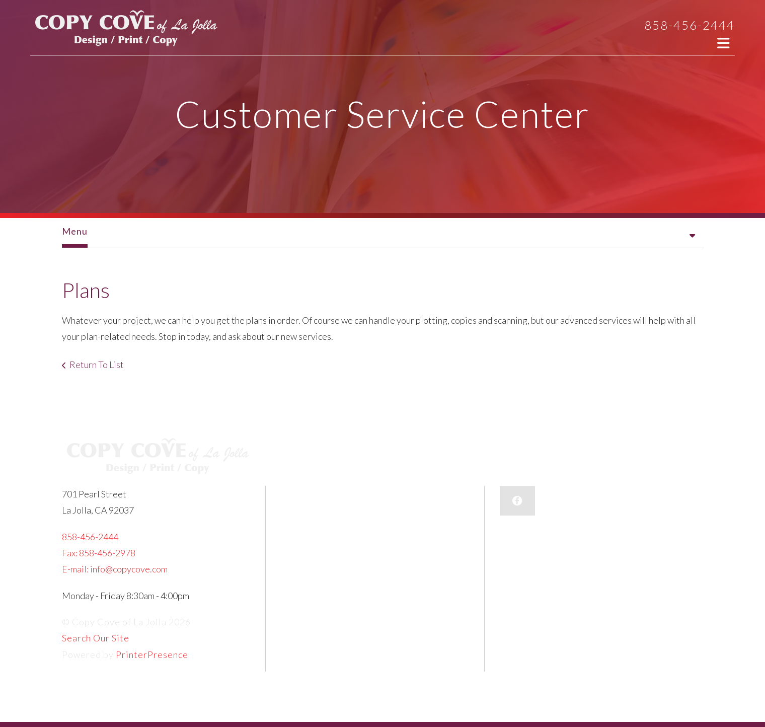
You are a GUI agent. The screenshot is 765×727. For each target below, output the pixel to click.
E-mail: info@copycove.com (115, 568)
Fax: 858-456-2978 (98, 552)
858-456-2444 (689, 25)
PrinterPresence (152, 654)
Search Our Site (95, 637)
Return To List (96, 364)
